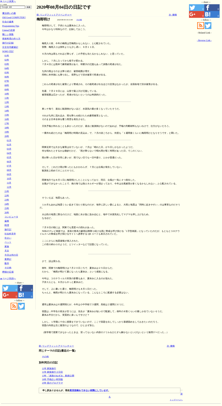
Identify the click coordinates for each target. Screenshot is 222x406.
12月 (9, 187)
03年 (7, 64)
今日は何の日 (11, 255)
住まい (8, 238)
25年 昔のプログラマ (52, 383)
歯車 (7, 221)
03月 (9, 149)
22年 (7, 195)
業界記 (8, 259)
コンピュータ (11, 217)
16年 (7, 119)
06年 (7, 77)
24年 (7, 204)
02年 (7, 60)
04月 (9, 153)
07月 (9, 166)
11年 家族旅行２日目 (52, 372)
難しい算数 (8, 34)
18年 (7, 128)
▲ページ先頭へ (8, 278)
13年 (7, 106)
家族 (7, 246)
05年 (7, 72)
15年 (7, 115)
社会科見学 (10, 234)
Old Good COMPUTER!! (14, 17)
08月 (9, 170)
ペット (8, 242)
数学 (7, 263)
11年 (7, 98)
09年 (7, 89)
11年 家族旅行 (49, 368)
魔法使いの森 (9, 13)
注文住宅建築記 (10, 47)
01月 (9, 140)
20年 (7, 136)
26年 (7, 212)
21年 (7, 191)
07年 (7, 81)
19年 (7, 132)
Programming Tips (10, 26)
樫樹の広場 (8, 272)
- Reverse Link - (204, 40)
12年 (7, 102)
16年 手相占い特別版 (52, 379)
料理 (7, 225)
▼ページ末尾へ (8, 1)
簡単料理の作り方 (11, 38)
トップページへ (176, 400)
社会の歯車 (8, 21)
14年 (7, 111)
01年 (7, 55)
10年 (7, 94)
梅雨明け (43, 19)
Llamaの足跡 (8, 30)
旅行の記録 (8, 43)
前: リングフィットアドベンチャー (54, 15)
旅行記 (8, 229)
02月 (9, 144)
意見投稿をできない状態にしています (89, 390)
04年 (7, 68)
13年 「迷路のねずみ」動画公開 (58, 375)
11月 (9, 183)
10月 (9, 178)
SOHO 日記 (8, 51)
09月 (9, 174)
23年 (7, 200)
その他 (79, 20)
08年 (7, 85)
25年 (7, 208)
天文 (7, 251)
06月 (9, 161)
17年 (7, 123)
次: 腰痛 (173, 15)
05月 (9, 157)
